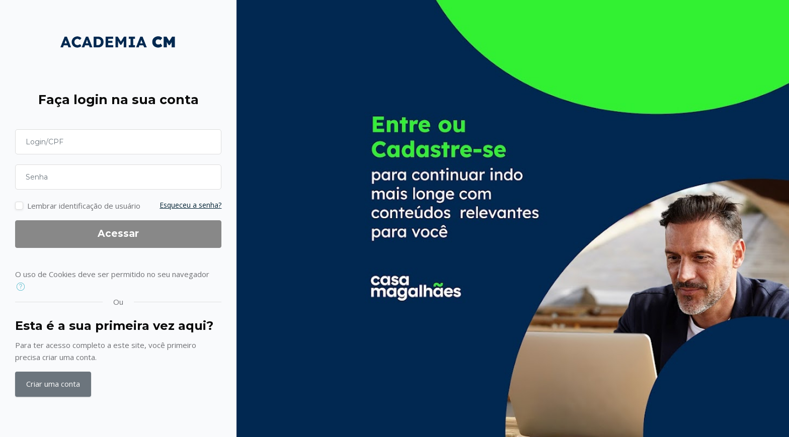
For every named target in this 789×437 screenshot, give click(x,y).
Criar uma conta (53, 384)
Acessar (118, 233)
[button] (23, 287)
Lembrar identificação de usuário (83, 206)
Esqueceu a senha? (190, 205)
